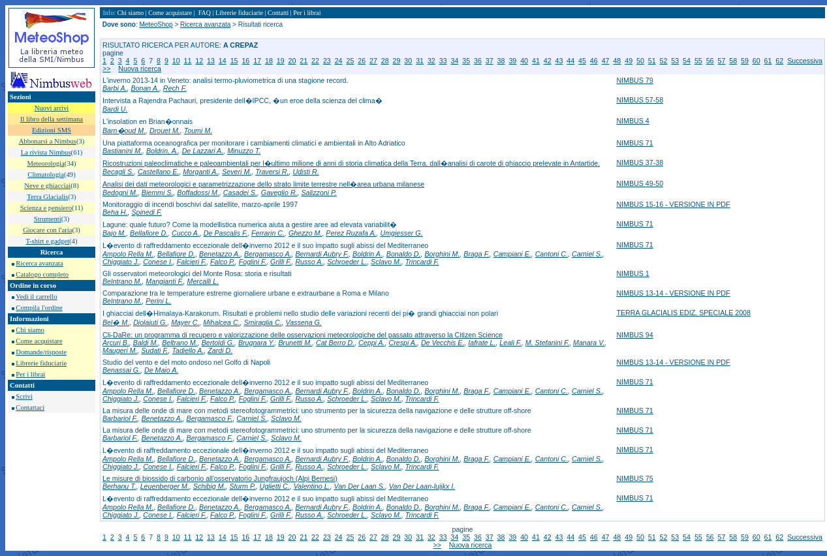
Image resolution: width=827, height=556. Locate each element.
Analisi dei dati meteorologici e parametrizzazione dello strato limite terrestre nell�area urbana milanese (263, 184)
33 (443, 61)
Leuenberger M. (164, 486)
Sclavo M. (386, 262)
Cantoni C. (551, 254)
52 (664, 61)
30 (408, 61)
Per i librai (30, 374)
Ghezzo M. (305, 233)
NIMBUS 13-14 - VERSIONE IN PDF (673, 293)
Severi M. (236, 172)
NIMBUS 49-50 (639, 183)
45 (582, 61)
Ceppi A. (371, 343)
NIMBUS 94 (634, 335)
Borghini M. (442, 254)
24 (339, 61)
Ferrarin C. (268, 233)
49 (628, 61)
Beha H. (115, 212)
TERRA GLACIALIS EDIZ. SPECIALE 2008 (683, 313)
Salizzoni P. (318, 192)
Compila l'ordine (39, 307)
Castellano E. (158, 172)
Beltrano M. (180, 343)
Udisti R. (305, 172)
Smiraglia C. (263, 322)
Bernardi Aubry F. (322, 254)
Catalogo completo (42, 274)
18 (269, 61)
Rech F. (175, 88)
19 (281, 61)
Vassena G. (303, 322)
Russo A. (309, 262)
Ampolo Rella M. (127, 254)
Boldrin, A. (162, 151)
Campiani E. (512, 254)
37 (489, 61)
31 (420, 61)
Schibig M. (209, 486)
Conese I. (158, 262)
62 (779, 61)
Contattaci (30, 407)
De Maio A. (161, 370)
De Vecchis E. (443, 343)
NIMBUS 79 (634, 80)
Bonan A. (145, 88)
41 (536, 61)
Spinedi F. (146, 212)
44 (570, 61)
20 (292, 61)
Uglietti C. (275, 486)
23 (327, 61)
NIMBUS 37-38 (639, 162)
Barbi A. (114, 88)
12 (199, 61)
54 (687, 61)
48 (617, 61)
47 (606, 61)
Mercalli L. (203, 281)
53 (675, 61)
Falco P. (222, 262)
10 (176, 61)
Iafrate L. (481, 343)
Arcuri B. (115, 343)
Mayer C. (185, 322)
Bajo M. (114, 233)
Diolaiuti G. (150, 322)
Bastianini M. (122, 151)
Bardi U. (115, 109)
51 (652, 61)
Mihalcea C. (221, 322)
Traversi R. (272, 172)
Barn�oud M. (124, 130)
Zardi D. (220, 350)
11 (188, 61)
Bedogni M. (120, 192)
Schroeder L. (347, 262)
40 (524, 61)
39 (512, 61)
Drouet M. (164, 130)
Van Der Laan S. (359, 486)
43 (559, 61)
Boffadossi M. (198, 192)
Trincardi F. (422, 262)
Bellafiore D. (149, 233)
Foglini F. (252, 262)
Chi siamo (30, 329)
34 (454, 61)
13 (211, 61)
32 (431, 61)
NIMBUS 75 (634, 478)
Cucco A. (186, 233)
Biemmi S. (158, 192)
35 (466, 61)
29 (397, 61)
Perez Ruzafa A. (351, 233)
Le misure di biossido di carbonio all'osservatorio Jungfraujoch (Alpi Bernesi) (219, 478)
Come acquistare (39, 341)
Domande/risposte (41, 352)
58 (733, 61)
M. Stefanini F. (547, 343)
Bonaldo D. (403, 254)
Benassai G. (121, 370)
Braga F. (476, 254)
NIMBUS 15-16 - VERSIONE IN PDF (673, 204)
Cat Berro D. (335, 343)
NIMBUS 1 (632, 273)
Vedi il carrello (36, 296)
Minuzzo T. (243, 151)
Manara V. (588, 343)
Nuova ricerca (139, 68)
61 (768, 61)
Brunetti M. (296, 343)
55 (698, 61)
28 (385, 61)
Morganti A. (200, 172)
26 (362, 61)
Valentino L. (312, 486)
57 (721, 61)
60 (756, 61)
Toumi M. (198, 130)
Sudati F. (154, 350)
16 (245, 61)
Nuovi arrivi (52, 108)
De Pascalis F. (225, 233)
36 (478, 61)
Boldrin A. (367, 254)
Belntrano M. (122, 281)
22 (315, 61)
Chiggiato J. (120, 262)
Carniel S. (587, 254)
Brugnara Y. (256, 343)
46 (594, 61)
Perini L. (158, 301)
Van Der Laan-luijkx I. (422, 486)
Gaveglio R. (279, 192)
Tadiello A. (188, 350)
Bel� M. (115, 322)
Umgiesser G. (401, 233)
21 (303, 61)
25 (350, 61)
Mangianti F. (164, 281)
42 (548, 61)
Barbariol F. (120, 418)
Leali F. (510, 343)
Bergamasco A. (267, 254)
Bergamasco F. (210, 418)
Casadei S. (240, 192)
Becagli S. (118, 172)
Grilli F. (280, 262)
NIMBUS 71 (634, 143)
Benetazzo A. (219, 254)
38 (501, 61)
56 (710, 61)
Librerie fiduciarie (41, 363)
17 (257, 61)
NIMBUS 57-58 (639, 100)
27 (373, 61)
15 (234, 61)
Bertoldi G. (218, 343)
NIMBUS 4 (632, 121)
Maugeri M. (119, 350)
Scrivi (24, 396)
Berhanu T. (119, 486)
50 (640, 61)
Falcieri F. (191, 262)
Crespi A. (403, 343)
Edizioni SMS (51, 130)
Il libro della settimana (51, 119)
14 (222, 61)
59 (745, 61)
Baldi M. (146, 343)
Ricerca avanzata (39, 263)
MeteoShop (155, 24)
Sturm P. (243, 486)
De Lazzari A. (203, 151)
